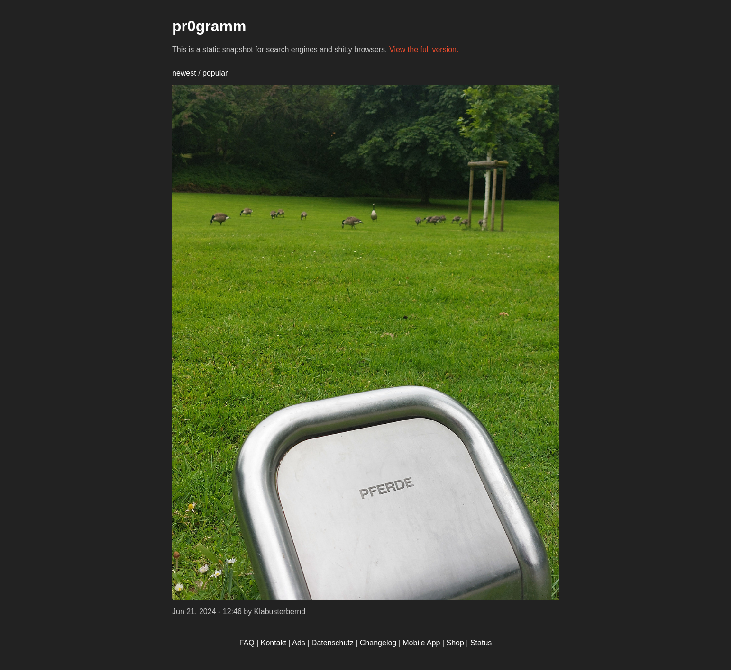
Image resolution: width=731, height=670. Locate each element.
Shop (455, 643)
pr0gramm (209, 26)
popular (215, 73)
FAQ (247, 643)
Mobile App (421, 643)
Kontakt (273, 643)
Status (481, 643)
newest (184, 73)
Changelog (378, 643)
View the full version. (423, 49)
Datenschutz (332, 643)
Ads (298, 643)
